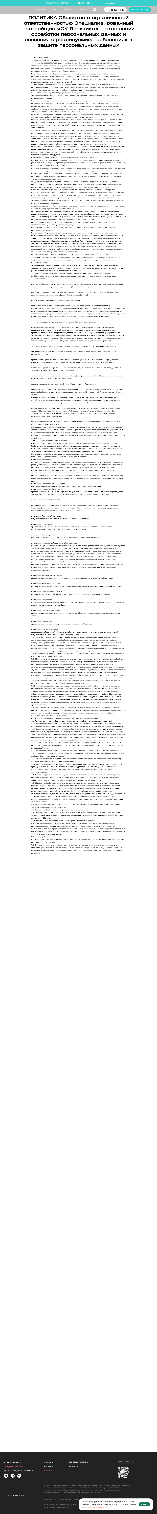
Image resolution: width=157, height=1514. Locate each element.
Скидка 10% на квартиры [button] (57, 3)
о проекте (48, 1462)
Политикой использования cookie (95, 1507)
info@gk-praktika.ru (13, 1466)
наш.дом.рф (19, 1495)
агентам (48, 1470)
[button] (140, 9)
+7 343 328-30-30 (115, 10)
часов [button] (92, 3)
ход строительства (78, 1462)
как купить (49, 1466)
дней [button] (83, 3)
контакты (73, 1466)
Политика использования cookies (56, 1508)
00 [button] (88, 3)
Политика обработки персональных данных (60, 1505)
